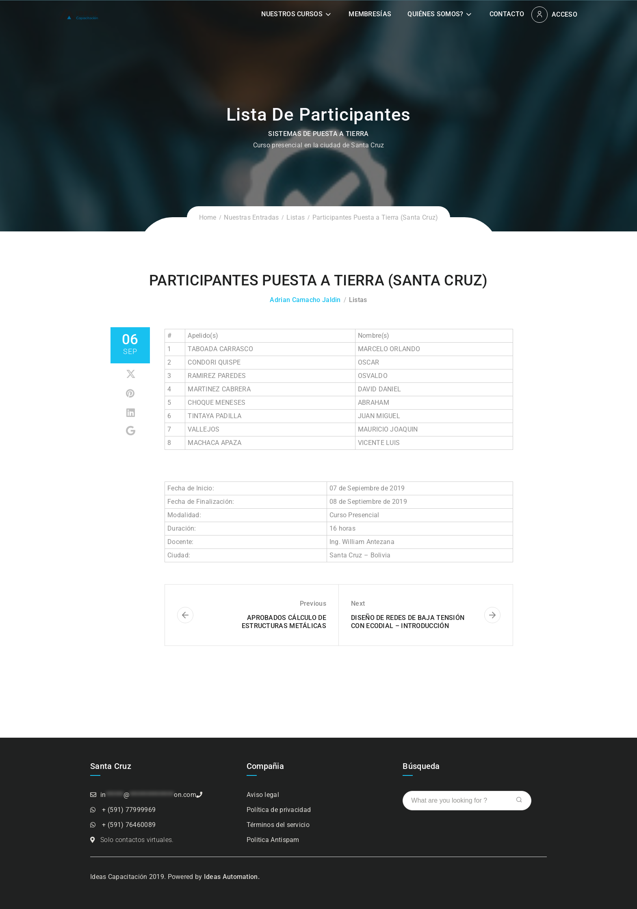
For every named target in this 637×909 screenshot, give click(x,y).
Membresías (370, 14)
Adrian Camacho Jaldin (305, 300)
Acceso (564, 14)
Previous (313, 603)
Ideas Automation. (232, 877)
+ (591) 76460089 (129, 825)
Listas (295, 217)
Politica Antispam (273, 840)
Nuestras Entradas (251, 217)
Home (208, 217)
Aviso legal (263, 795)
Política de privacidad (279, 810)
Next (358, 603)
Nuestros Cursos (292, 14)
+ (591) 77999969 (129, 810)
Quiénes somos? (435, 14)
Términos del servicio (278, 825)
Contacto (507, 14)
